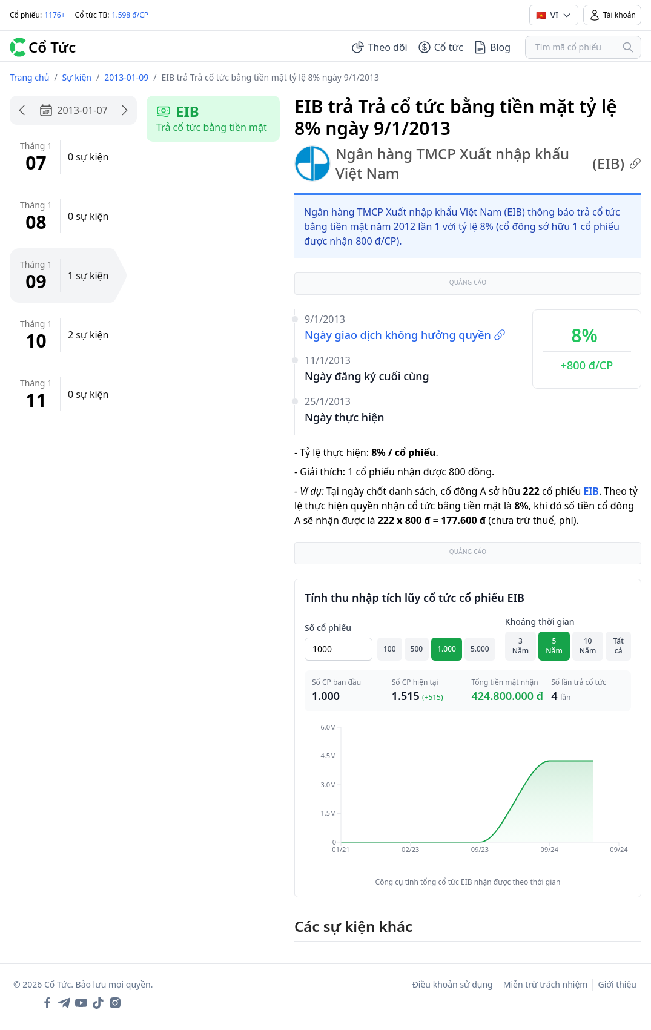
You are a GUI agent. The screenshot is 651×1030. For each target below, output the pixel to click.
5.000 (480, 649)
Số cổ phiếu (328, 627)
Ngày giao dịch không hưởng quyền (405, 335)
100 (389, 649)
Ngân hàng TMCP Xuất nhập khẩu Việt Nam (467, 163)
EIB (590, 491)
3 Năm (520, 646)
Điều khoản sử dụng (452, 984)
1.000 (446, 649)
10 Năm (588, 646)
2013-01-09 (126, 77)
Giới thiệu (617, 984)
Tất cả (618, 646)
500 (417, 649)
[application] (468, 797)
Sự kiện (76, 77)
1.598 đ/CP (130, 15)
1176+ (54, 15)
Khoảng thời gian (540, 621)
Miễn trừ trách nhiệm (545, 984)
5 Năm (554, 646)
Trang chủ (29, 77)
